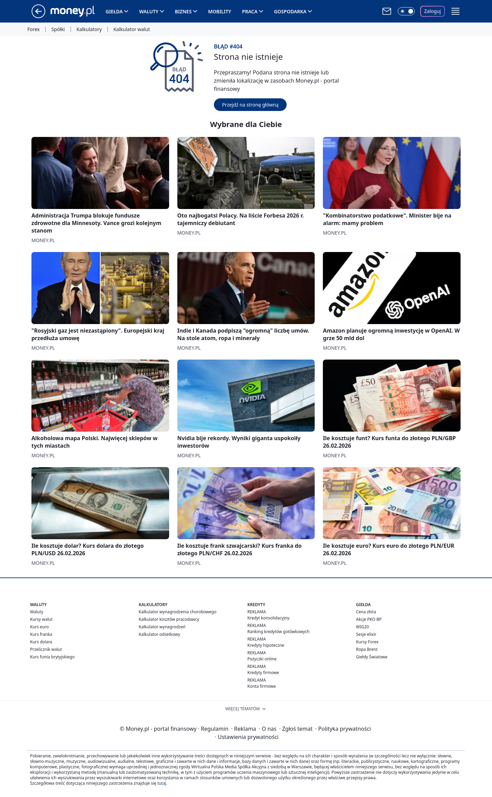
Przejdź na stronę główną (250, 104)
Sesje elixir (366, 634)
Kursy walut (41, 619)
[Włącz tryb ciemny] (406, 11)
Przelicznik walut (46, 649)
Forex (33, 29)
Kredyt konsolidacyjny (268, 618)
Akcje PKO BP (369, 619)
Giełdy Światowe (371, 657)
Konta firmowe (261, 686)
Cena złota (366, 612)
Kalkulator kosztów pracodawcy (169, 619)
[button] (455, 11)
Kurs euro (39, 627)
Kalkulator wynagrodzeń (162, 627)
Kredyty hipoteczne (265, 645)
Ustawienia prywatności (246, 737)
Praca (250, 11)
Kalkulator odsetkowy (159, 634)
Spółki (58, 29)
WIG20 (362, 627)
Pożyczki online (261, 659)
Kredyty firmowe (263, 672)
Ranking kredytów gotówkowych (278, 631)
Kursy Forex (367, 642)
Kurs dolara (41, 642)
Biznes (183, 11)
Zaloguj (432, 11)
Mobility (219, 11)
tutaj (161, 783)
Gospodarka (290, 11)
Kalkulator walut (131, 29)
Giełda (114, 11)
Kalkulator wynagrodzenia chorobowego (177, 612)
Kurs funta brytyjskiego (52, 657)
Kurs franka (41, 634)
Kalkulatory (89, 29)
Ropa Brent (367, 649)
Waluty (149, 11)
